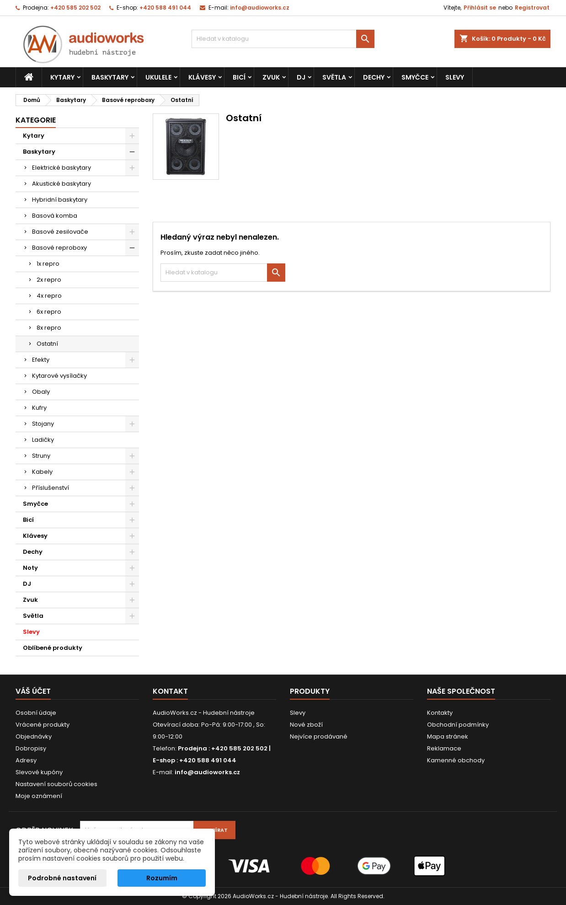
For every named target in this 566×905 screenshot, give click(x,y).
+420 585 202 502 (75, 7)
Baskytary (109, 77)
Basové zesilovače (60, 231)
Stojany (43, 423)
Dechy (373, 77)
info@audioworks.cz (259, 7)
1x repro (48, 263)
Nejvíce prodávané (318, 736)
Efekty (40, 359)
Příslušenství (50, 487)
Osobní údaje (36, 712)
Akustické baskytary (61, 183)
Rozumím (161, 878)
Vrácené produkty (42, 724)
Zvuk (271, 77)
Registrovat (532, 7)
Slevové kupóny (39, 772)
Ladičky (43, 439)
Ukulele (158, 77)
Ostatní (47, 343)
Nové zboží (306, 724)
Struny (41, 455)
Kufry (39, 407)
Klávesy (202, 77)
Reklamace (444, 748)
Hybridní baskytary (59, 199)
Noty (30, 567)
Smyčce (414, 77)
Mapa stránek (447, 736)
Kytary (62, 77)
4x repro (49, 295)
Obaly (41, 391)
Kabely (42, 471)
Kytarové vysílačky (59, 375)
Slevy (454, 77)
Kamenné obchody (456, 760)
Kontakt (170, 691)
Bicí (239, 77)
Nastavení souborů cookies (56, 784)
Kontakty (440, 712)
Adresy (26, 760)
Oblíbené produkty (52, 647)
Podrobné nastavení (62, 878)
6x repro (49, 311)
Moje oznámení (39, 796)
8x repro (49, 327)
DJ (301, 77)
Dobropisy (31, 748)
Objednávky (34, 736)
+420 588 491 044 (165, 7)
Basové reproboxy (59, 247)
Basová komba (54, 215)
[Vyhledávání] (283, 39)
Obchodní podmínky (458, 724)
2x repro (49, 279)
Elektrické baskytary (61, 167)
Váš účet (33, 691)
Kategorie (36, 120)
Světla (334, 77)
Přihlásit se (480, 7)
